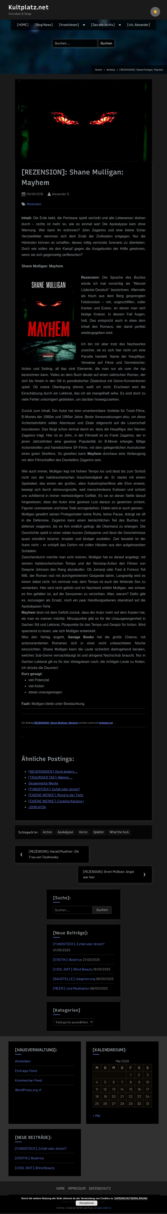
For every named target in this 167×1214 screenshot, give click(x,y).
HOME (60, 1189)
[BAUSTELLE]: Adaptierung (74, 979)
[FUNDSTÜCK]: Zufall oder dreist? (78, 945)
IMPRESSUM (77, 1189)
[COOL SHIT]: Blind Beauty (73, 970)
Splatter (102, 832)
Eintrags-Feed (26, 1071)
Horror (85, 832)
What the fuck (124, 832)
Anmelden (23, 1062)
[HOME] (22, 25)
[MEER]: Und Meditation (71, 989)
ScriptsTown (102, 1208)
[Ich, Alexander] (138, 25)
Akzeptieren (86, 1203)
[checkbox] (155, 12)
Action (47, 832)
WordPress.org (28, 1091)
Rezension (34, 204)
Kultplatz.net (28, 7)
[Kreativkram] (69, 25)
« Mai (96, 1116)
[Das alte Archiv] (103, 25)
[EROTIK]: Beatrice (67, 960)
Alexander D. (61, 193)
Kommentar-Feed (28, 1081)
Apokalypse (66, 832)
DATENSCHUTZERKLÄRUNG (130, 1198)
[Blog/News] (44, 25)
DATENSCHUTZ (100, 1189)
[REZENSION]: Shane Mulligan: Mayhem (56, 722)
